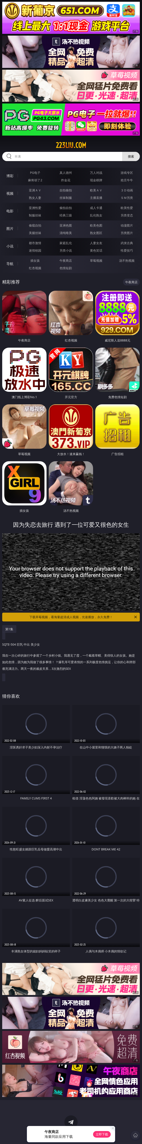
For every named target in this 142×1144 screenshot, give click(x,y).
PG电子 (35, 173)
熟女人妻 (35, 198)
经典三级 (66, 215)
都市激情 (35, 243)
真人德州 (66, 173)
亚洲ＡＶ (35, 190)
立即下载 (102, 1134)
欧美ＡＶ (96, 190)
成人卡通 (96, 208)
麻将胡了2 (35, 180)
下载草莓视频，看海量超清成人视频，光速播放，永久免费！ (83, 617)
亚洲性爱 (35, 208)
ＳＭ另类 (127, 198)
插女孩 (35, 260)
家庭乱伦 (66, 243)
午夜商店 (66, 260)
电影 (9, 211)
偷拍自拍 (66, 208)
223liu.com (71, 145)
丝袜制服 (66, 198)
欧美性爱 (127, 208)
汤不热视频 (127, 260)
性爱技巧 (127, 250)
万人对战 (96, 173)
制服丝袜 (35, 215)
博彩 (9, 175)
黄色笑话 (96, 250)
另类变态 (127, 215)
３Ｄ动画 (127, 190)
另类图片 (127, 233)
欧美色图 (96, 225)
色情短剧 (66, 268)
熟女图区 (96, 233)
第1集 (9, 629)
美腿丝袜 (35, 233)
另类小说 (66, 250)
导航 (9, 263)
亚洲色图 (66, 225)
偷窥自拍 (35, 225)
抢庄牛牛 (127, 180)
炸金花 (65, 180)
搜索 (131, 156)
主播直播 (96, 198)
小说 (9, 246)
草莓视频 (96, 260)
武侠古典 (127, 243)
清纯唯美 (66, 233)
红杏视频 (35, 268)
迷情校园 (35, 250)
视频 (9, 193)
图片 (9, 228)
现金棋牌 (96, 180)
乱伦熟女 (96, 215)
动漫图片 (127, 225)
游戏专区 (127, 173)
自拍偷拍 (66, 190)
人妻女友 (96, 243)
